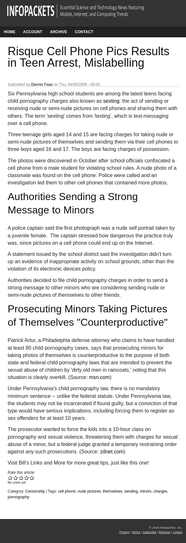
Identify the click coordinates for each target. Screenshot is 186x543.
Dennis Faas (41, 84)
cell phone (67, 491)
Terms (136, 532)
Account (32, 32)
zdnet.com (112, 451)
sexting (111, 101)
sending (131, 491)
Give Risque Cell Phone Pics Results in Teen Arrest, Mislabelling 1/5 (10, 477)
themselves (112, 491)
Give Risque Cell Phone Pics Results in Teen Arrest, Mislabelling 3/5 (21, 477)
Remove (164, 532)
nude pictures (89, 491)
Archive (58, 32)
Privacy (124, 532)
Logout (177, 532)
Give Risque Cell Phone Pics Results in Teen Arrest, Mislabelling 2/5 (16, 477)
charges (160, 491)
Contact (84, 32)
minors (145, 491)
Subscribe (150, 532)
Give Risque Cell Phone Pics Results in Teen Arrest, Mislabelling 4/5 (26, 477)
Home (9, 32)
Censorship (35, 491)
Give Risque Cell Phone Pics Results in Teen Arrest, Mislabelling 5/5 (32, 477)
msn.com (99, 377)
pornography (18, 497)
